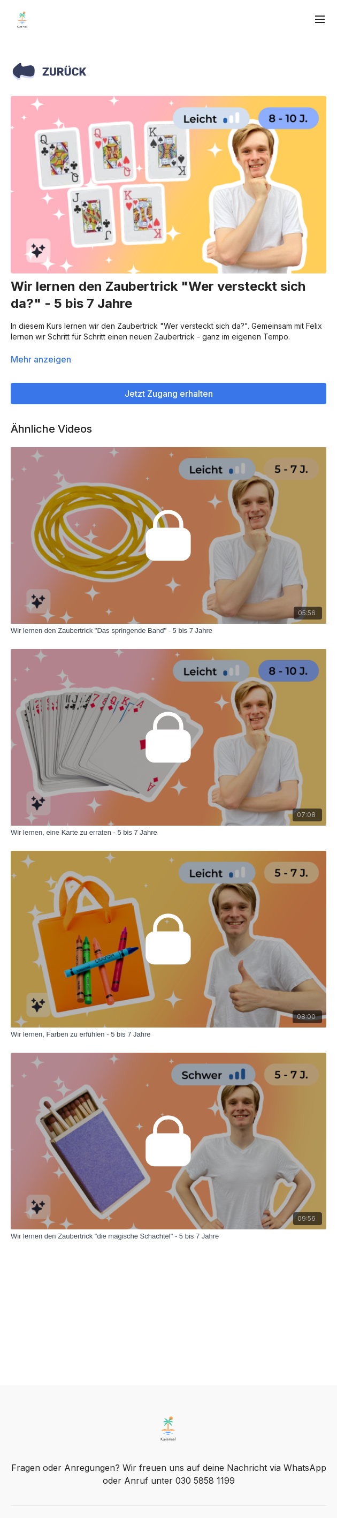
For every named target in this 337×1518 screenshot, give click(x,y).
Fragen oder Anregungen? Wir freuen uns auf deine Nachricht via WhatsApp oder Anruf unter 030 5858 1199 (168, 1474)
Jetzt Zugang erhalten (169, 393)
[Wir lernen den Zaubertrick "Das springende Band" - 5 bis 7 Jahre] (168, 630)
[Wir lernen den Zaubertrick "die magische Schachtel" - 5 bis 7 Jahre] (168, 1236)
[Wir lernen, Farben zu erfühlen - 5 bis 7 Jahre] (168, 1034)
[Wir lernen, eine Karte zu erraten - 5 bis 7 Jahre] (168, 832)
